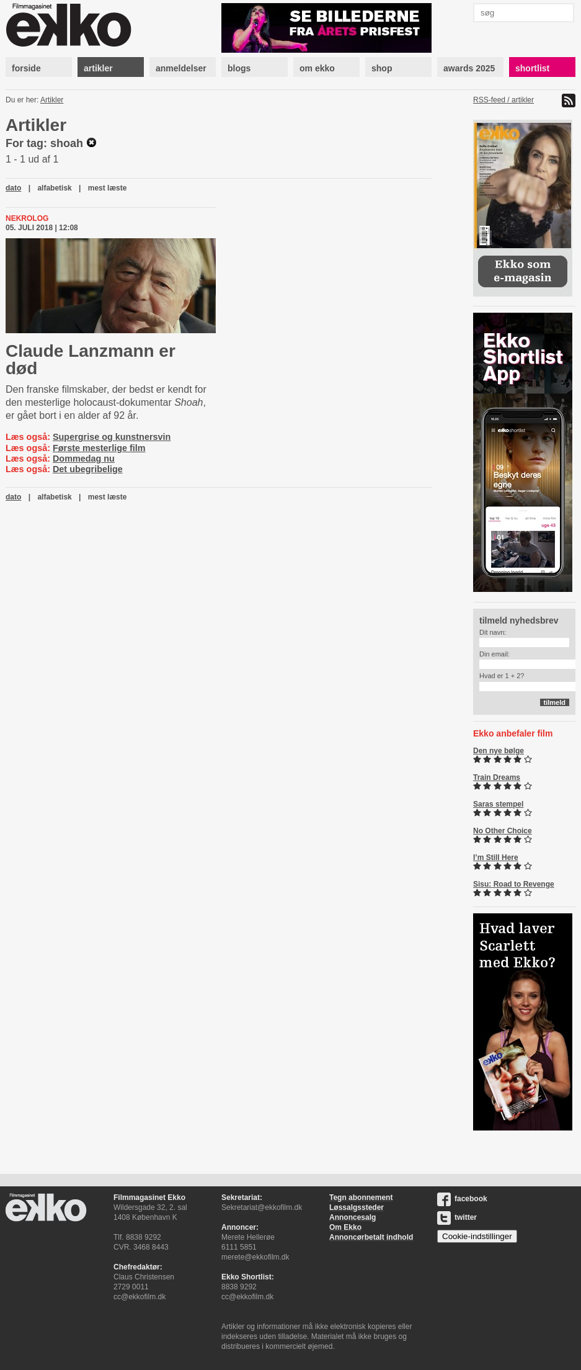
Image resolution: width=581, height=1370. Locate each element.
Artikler (51, 100)
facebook (462, 1199)
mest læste (107, 188)
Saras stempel (498, 804)
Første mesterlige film (99, 448)
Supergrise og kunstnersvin (112, 437)
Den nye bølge (498, 750)
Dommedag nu (84, 458)
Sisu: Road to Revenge (513, 884)
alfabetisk (54, 188)
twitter (457, 1217)
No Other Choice (502, 830)
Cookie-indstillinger (477, 1236)
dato (13, 188)
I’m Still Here (495, 857)
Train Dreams (496, 777)
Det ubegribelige (88, 469)
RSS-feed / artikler (503, 100)
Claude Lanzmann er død (90, 359)
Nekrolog (27, 218)
